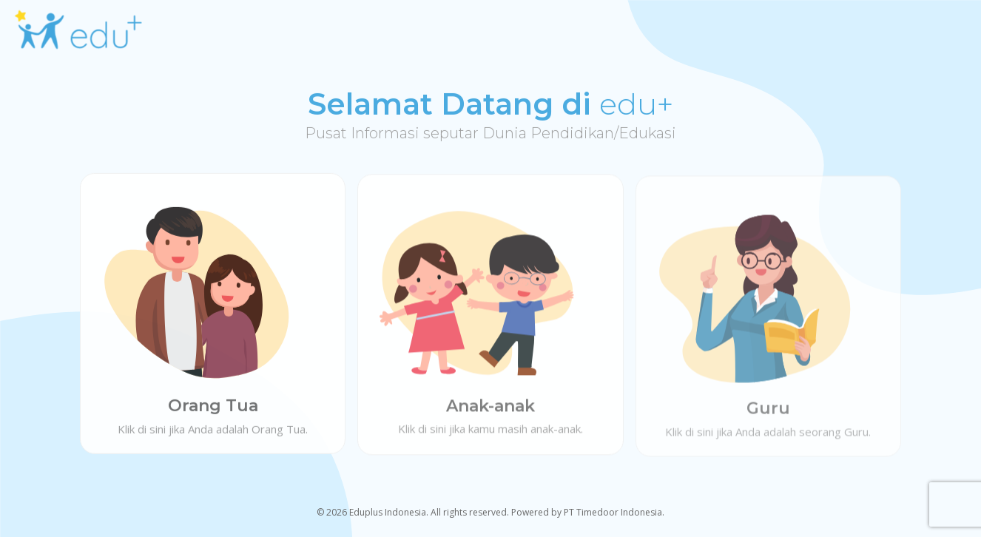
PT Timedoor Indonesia (613, 512)
